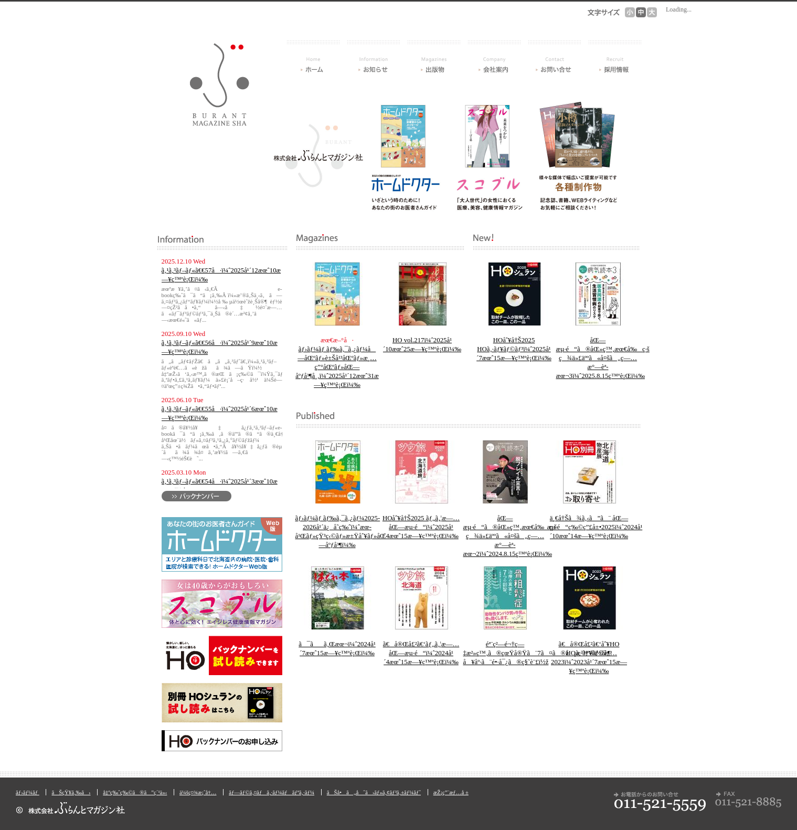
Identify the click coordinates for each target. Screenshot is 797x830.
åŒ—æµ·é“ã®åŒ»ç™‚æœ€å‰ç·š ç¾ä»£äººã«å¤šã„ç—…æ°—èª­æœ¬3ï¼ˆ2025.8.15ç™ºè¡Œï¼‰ (603, 358)
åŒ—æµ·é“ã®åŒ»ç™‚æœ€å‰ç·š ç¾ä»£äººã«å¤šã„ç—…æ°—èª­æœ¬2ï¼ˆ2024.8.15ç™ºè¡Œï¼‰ (510, 536)
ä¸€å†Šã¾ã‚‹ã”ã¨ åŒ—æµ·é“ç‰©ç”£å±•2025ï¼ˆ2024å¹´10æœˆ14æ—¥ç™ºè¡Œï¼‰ (595, 527)
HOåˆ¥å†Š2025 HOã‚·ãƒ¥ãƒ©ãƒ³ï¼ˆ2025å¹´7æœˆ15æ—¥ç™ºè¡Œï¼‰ (513, 349)
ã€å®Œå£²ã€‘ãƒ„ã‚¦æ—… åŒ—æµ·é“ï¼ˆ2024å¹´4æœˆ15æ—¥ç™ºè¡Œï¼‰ (421, 653)
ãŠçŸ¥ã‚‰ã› (373, 56)
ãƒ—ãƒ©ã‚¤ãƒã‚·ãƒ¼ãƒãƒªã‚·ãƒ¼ (271, 792)
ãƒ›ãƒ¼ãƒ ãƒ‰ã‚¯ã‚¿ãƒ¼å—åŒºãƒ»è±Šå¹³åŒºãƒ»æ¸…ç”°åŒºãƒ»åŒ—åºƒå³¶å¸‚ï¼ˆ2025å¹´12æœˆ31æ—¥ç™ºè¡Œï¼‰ (337, 366)
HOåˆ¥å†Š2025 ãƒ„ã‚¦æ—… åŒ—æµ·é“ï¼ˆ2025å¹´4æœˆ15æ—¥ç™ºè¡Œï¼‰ (421, 527)
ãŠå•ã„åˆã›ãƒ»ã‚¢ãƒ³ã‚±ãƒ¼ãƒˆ (554, 56)
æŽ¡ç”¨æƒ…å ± (615, 56)
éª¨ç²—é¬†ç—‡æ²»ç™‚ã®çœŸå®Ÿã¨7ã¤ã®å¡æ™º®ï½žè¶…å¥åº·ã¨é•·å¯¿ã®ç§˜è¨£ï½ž (540, 653)
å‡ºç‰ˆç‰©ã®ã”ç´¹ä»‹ (135, 792)
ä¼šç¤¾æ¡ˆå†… (494, 56)
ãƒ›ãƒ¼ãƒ (313, 56)
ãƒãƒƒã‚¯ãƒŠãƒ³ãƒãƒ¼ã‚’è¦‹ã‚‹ (196, 496)
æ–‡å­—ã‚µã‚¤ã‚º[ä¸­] (641, 12)
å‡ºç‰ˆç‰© (434, 56)
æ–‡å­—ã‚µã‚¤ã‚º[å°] (630, 12)
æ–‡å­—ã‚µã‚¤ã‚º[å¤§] (652, 12)
